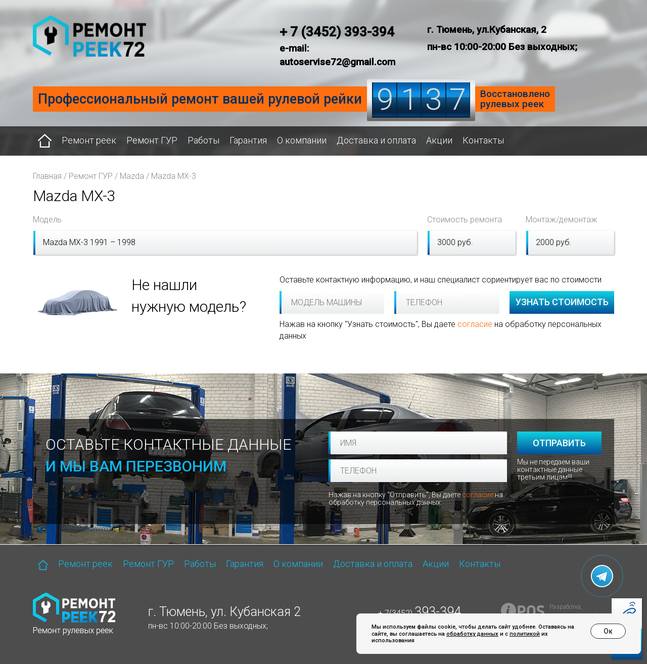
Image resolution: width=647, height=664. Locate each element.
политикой (525, 634)
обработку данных (472, 634)
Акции (439, 140)
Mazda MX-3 (173, 176)
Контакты (483, 140)
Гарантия (248, 140)
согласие (474, 324)
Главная (47, 176)
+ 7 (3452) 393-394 (337, 31)
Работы (203, 140)
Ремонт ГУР (151, 140)
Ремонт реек (89, 140)
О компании (302, 140)
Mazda (132, 176)
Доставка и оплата (376, 140)
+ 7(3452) (419, 613)
